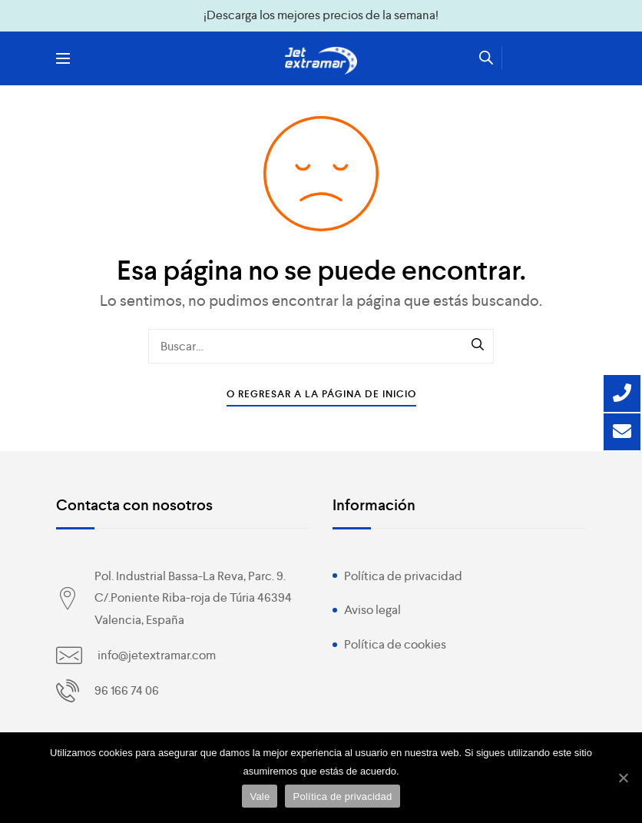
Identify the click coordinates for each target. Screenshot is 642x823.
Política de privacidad (403, 576)
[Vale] (622, 777)
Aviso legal (372, 610)
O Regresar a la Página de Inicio (321, 393)
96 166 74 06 (126, 690)
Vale (260, 796)
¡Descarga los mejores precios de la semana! (321, 15)
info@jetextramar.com (157, 655)
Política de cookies (395, 644)
